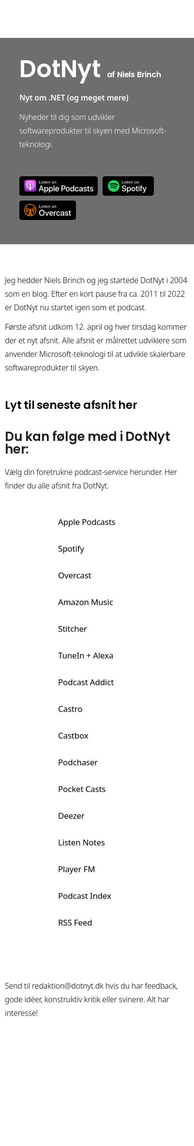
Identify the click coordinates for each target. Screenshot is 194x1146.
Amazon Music (85, 601)
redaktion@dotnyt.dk (68, 985)
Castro (70, 708)
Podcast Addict (86, 682)
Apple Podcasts (58, 186)
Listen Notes (81, 842)
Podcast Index (84, 895)
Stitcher (72, 628)
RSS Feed (75, 922)
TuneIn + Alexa (85, 655)
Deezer (71, 815)
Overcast (47, 210)
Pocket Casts (81, 788)
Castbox (73, 735)
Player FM (76, 869)
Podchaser (78, 762)
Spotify (128, 186)
